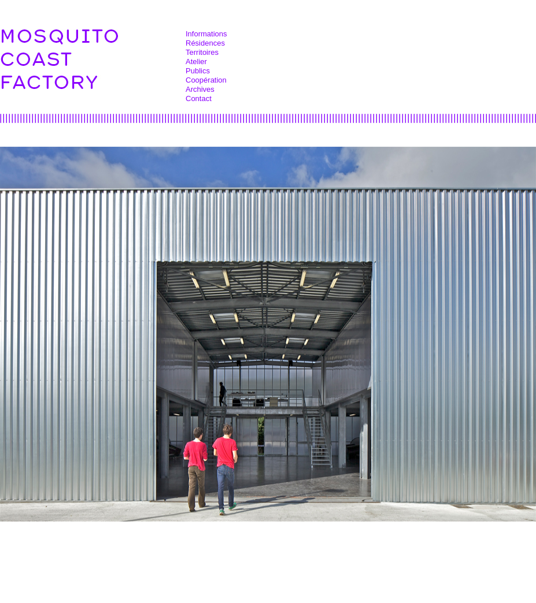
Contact (199, 98)
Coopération (206, 80)
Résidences (205, 43)
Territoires (202, 52)
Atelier (196, 61)
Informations (206, 33)
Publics (198, 70)
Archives (200, 89)
